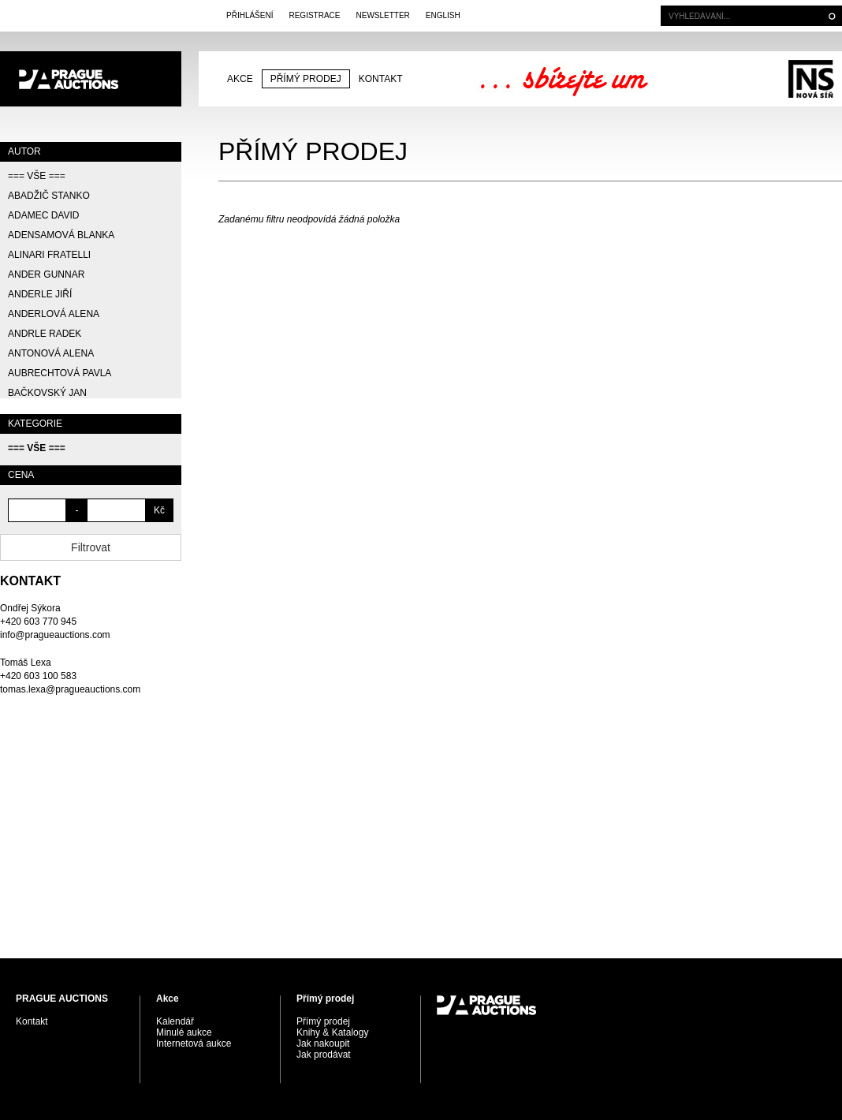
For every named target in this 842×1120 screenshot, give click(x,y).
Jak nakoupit (322, 1043)
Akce (240, 78)
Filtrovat (90, 547)
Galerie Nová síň (811, 79)
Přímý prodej (305, 78)
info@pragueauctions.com (55, 634)
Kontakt (381, 78)
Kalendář (175, 1021)
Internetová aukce (193, 1043)
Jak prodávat (323, 1054)
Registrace (314, 15)
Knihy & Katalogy (332, 1032)
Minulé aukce (184, 1032)
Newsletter (382, 15)
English (443, 15)
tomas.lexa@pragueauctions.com (70, 689)
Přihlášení (249, 15)
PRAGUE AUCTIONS (90, 78)
